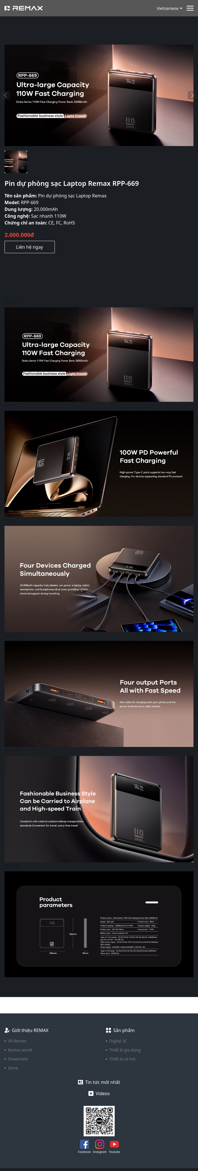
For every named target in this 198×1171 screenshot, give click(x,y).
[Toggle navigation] (190, 7)
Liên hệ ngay (29, 247)
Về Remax (17, 1041)
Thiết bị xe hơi (122, 1059)
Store (13, 1068)
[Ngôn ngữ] (169, 8)
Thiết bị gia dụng (125, 1050)
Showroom (18, 1059)
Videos (103, 1093)
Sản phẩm (123, 1030)
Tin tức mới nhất (102, 1082)
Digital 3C (118, 1041)
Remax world (20, 1050)
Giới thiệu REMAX (30, 1030)
